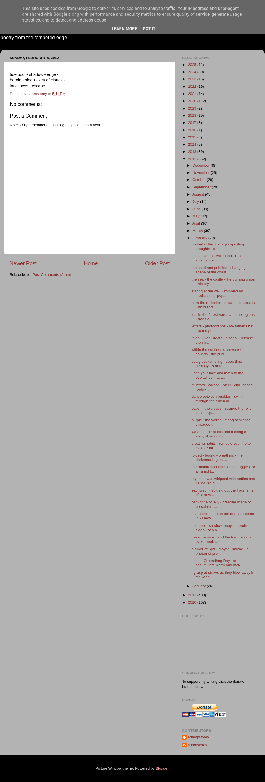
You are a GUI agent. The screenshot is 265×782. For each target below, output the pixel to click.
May (196, 216)
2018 (192, 115)
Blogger (162, 768)
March (198, 231)
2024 (192, 72)
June (197, 209)
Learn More (124, 28)
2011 (192, 595)
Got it (149, 28)
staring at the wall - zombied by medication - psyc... (217, 293)
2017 (192, 123)
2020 (192, 101)
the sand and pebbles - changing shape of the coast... (219, 270)
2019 (192, 108)
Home (91, 263)
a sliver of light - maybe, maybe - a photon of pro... (220, 551)
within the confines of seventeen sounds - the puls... (218, 352)
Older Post (157, 263)
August (198, 194)
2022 (192, 86)
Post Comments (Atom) (52, 275)
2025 (192, 65)
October (199, 180)
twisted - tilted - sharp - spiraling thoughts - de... (218, 246)
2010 (192, 602)
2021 (192, 94)
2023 (192, 79)
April (196, 223)
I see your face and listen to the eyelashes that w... (217, 375)
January (199, 586)
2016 (192, 130)
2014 (192, 144)
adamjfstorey (198, 737)
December (201, 165)
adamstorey (197, 745)
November (201, 172)
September (202, 187)
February (200, 238)
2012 (192, 159)
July (196, 201)
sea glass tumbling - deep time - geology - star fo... (218, 363)
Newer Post (23, 263)
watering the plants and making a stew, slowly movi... (219, 434)
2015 (192, 137)
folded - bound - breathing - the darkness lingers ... (217, 457)
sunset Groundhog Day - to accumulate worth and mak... (217, 563)
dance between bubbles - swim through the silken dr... (217, 398)
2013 (192, 152)
